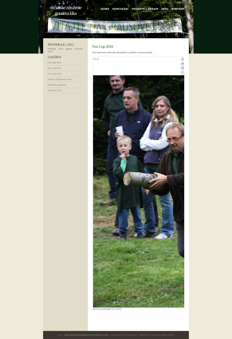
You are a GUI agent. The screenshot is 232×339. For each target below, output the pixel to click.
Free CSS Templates (162, 335)
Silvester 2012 (55, 90)
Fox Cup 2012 (54, 73)
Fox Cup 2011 (54, 68)
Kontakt (178, 9)
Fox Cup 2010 (54, 62)
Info (165, 9)
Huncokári (120, 9)
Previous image (94, 58)
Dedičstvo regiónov (57, 85)
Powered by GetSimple (123, 335)
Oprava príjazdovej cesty (60, 79)
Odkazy (153, 9)
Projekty (138, 9)
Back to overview (182, 66)
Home (105, 9)
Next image (97, 58)
